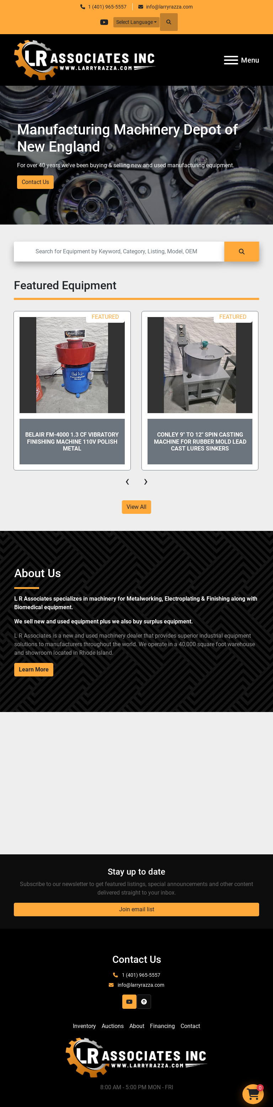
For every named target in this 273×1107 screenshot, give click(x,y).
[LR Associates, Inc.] (136, 1057)
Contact (190, 1026)
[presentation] (127, 481)
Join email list (136, 909)
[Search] (119, 252)
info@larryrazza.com (169, 7)
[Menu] (231, 60)
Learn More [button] (34, 669)
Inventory (84, 1026)
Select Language (134, 22)
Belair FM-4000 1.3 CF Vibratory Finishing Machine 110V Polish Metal (72, 441)
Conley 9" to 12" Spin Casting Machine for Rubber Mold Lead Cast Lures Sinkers (200, 441)
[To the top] (144, 1002)
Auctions (113, 1026)
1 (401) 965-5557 (107, 7)
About (136, 1026)
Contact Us (35, 182)
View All (136, 507)
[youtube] (104, 22)
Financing (162, 1026)
